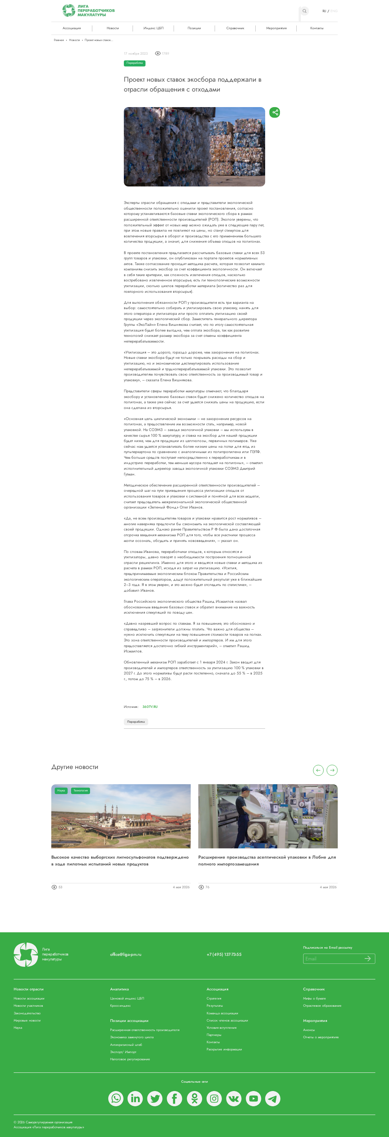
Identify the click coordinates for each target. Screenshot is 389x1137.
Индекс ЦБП (153, 28)
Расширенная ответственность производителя (144, 1030)
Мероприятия (276, 28)
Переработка (135, 63)
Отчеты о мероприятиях (321, 1037)
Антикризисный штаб (126, 1045)
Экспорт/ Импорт (123, 1052)
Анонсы (309, 1030)
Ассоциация (217, 989)
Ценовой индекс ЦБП (127, 998)
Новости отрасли (29, 989)
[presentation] (318, 770)
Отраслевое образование (322, 1006)
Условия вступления (221, 1028)
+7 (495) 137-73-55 (224, 954)
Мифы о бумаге (314, 998)
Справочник (235, 28)
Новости (113, 28)
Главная (59, 40)
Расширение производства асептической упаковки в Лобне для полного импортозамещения (267, 860)
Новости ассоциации (29, 998)
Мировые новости (27, 1021)
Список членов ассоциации (227, 1021)
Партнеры (214, 1035)
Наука (61, 790)
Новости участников (28, 1006)
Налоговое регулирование (130, 1059)
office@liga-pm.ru (125, 954)
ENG (334, 11)
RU (325, 11)
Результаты (215, 1006)
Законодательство (27, 1013)
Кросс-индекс (120, 1006)
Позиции (194, 28)
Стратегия (214, 998)
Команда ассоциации (222, 1013)
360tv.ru (150, 706)
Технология (81, 790)
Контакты (317, 28)
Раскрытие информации (224, 1049)
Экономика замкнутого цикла (131, 1037)
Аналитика (119, 989)
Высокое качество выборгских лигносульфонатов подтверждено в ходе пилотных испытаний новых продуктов (120, 860)
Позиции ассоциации (129, 1021)
